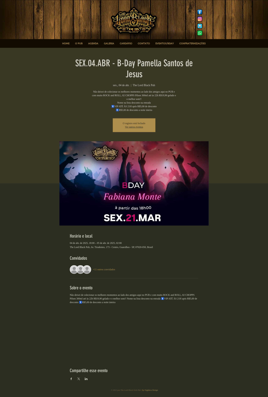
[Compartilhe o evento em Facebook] (71, 379)
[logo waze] (200, 26)
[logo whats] (200, 33)
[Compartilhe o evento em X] (78, 379)
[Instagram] (200, 19)
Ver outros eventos (134, 127)
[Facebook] (200, 12)
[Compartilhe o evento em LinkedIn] (86, 379)
